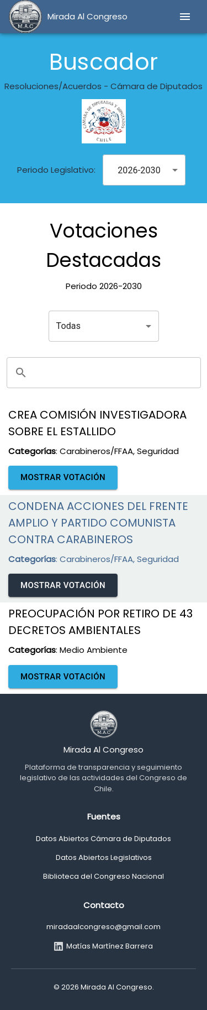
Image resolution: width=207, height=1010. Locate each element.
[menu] (185, 16)
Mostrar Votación (63, 477)
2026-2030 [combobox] (139, 170)
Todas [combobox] (68, 326)
